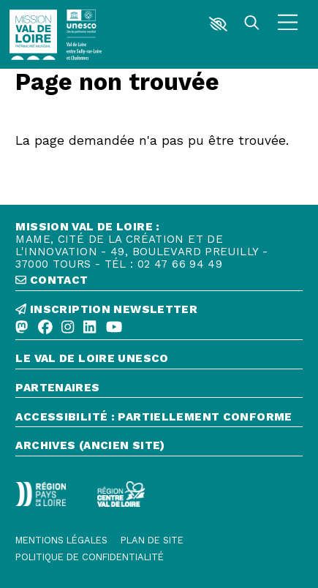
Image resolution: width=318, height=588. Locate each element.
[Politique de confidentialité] (89, 557)
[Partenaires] (158, 390)
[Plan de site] (152, 540)
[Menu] (287, 24)
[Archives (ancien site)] (158, 448)
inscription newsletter (106, 310)
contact (51, 280)
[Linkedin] (89, 328)
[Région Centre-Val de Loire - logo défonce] (121, 493)
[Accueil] (33, 35)
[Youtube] (114, 328)
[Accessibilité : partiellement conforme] (158, 419)
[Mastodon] (21, 328)
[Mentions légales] (61, 540)
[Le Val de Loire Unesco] (158, 361)
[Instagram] (67, 328)
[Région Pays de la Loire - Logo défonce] (40, 494)
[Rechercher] (252, 24)
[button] (217, 24)
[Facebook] (45, 328)
